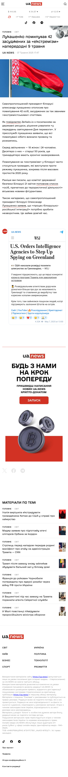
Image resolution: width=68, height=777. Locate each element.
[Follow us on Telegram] (41, 22)
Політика (40, 654)
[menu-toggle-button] (3, 4)
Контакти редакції (11, 766)
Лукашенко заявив (14, 205)
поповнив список (47, 183)
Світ (16, 32)
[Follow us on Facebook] (34, 22)
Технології (41, 660)
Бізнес (6, 660)
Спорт (6, 667)
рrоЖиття (40, 667)
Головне (6, 32)
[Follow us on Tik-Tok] (26, 22)
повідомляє (13, 122)
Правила (6, 754)
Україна (39, 647)
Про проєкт (7, 748)
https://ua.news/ (40, 677)
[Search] (65, 4)
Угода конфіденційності (14, 760)
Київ (5, 654)
